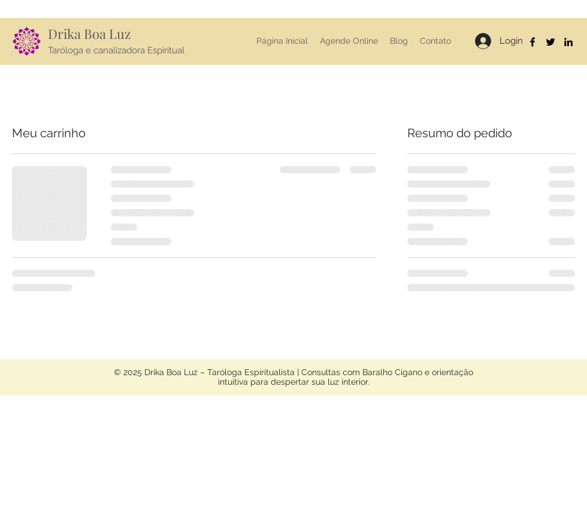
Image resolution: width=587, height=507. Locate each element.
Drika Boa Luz (89, 34)
